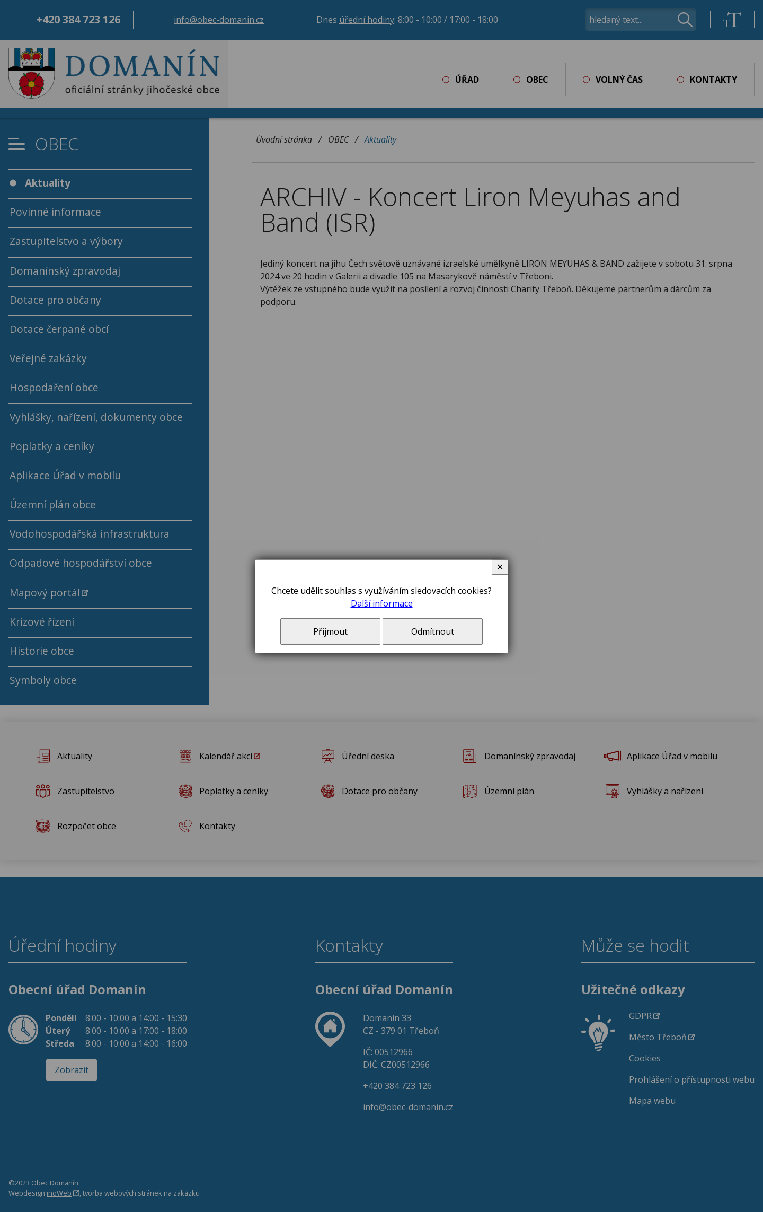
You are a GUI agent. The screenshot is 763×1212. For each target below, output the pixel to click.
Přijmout (330, 631)
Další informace (382, 603)
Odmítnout (432, 631)
